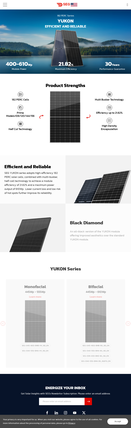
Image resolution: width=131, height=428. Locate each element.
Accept (117, 421)
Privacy (71, 423)
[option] (65, 116)
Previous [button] (41, 116)
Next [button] (88, 116)
